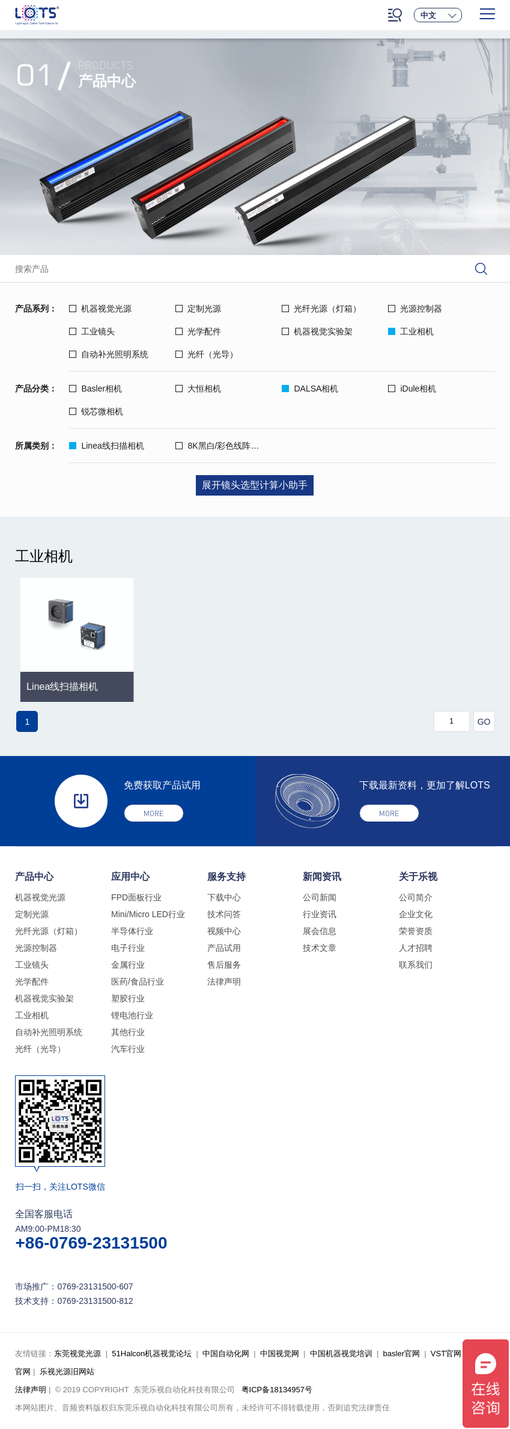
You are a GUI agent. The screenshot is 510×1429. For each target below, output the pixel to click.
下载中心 (224, 897)
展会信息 (319, 931)
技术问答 (224, 914)
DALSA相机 (310, 388)
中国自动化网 (225, 1353)
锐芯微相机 (96, 411)
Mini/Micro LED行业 (148, 914)
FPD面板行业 (136, 897)
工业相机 (411, 331)
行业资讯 (319, 914)
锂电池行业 (132, 1015)
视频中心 (224, 931)
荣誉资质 (416, 931)
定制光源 (198, 308)
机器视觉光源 (100, 308)
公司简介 (416, 897)
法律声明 (224, 981)
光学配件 (198, 331)
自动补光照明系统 (108, 354)
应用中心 (130, 876)
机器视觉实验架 (317, 331)
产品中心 (34, 876)
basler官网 (401, 1353)
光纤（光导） (206, 354)
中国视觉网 (279, 1353)
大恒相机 (198, 388)
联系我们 (416, 965)
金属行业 (128, 965)
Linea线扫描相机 (106, 445)
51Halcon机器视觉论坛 (152, 1353)
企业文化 (416, 914)
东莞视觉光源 (77, 1353)
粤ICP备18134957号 (277, 1389)
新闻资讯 (322, 876)
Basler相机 (95, 388)
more (153, 813)
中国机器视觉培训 (341, 1353)
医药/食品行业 (137, 981)
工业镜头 (92, 331)
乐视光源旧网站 (67, 1371)
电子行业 (128, 948)
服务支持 (226, 876)
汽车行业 (128, 1049)
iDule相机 (412, 388)
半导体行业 (132, 931)
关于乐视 (418, 876)
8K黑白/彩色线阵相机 (221, 445)
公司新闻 (319, 897)
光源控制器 (415, 308)
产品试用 (224, 948)
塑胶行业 (128, 998)
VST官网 (446, 1353)
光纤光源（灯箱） (321, 308)
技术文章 (319, 948)
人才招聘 (416, 948)
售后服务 (224, 965)
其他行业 (128, 1032)
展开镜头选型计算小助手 (255, 485)
